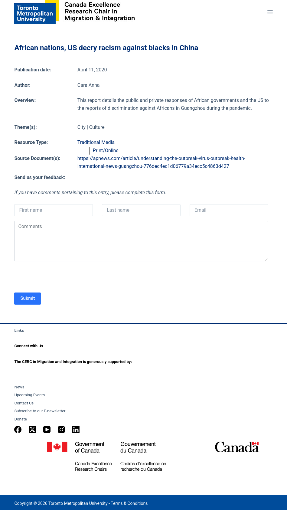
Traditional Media (96, 142)
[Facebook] (17, 429)
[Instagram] (61, 429)
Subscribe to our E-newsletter (39, 411)
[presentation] (60, 277)
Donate (20, 419)
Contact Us (24, 403)
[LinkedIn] (76, 429)
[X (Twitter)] (32, 429)
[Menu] (270, 12)
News (19, 387)
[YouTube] (47, 429)
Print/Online (106, 150)
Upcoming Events (29, 395)
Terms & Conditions (129, 503)
